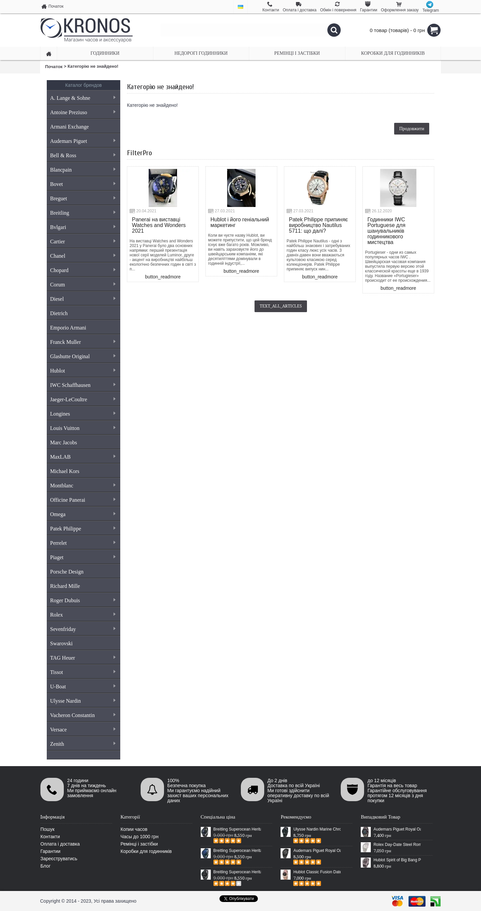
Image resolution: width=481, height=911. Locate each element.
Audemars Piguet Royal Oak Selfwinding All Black (317, 850)
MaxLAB (82, 457)
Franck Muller (82, 342)
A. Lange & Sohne (82, 98)
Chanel (82, 256)
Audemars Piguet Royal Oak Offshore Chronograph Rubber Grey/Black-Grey (397, 829)
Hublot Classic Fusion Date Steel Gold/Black (317, 872)
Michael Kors (64, 471)
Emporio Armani (68, 327)
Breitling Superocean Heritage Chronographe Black (237, 872)
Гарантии (50, 851)
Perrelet (82, 543)
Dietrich (58, 313)
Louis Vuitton (82, 428)
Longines (82, 414)
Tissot (82, 672)
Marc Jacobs (63, 442)
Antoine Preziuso (82, 112)
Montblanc (82, 485)
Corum (82, 284)
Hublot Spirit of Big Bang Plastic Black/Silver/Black (397, 860)
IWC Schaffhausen (82, 385)
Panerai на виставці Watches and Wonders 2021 (159, 225)
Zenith (82, 744)
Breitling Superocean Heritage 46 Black (237, 829)
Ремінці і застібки (139, 844)
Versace (82, 729)
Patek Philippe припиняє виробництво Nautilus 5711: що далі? (318, 225)
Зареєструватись (58, 858)
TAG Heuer (82, 658)
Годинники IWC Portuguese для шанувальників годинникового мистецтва (386, 231)
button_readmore (163, 276)
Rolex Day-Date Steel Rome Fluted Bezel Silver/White (397, 844)
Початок (53, 66)
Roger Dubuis (82, 600)
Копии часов (134, 829)
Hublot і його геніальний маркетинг (239, 222)
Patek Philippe (82, 528)
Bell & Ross (82, 155)
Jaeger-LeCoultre (82, 399)
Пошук (47, 829)
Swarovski (61, 643)
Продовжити (411, 128)
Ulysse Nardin (82, 701)
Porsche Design (67, 572)
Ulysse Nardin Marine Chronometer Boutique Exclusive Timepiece (317, 829)
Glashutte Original (82, 356)
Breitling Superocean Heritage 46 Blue (237, 850)
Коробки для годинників (146, 851)
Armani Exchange (69, 127)
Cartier (82, 241)
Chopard (82, 270)
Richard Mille (65, 586)
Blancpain (82, 170)
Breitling (82, 213)
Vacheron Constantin (82, 715)
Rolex (82, 615)
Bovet (82, 184)
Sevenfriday (82, 629)
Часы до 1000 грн (140, 836)
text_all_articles (281, 306)
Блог (45, 866)
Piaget (82, 557)
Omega (82, 514)
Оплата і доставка (60, 844)
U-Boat (82, 686)
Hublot (82, 371)
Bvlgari (82, 227)
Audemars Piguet (82, 141)
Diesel (82, 299)
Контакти (50, 836)
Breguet (82, 198)
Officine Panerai (82, 500)
